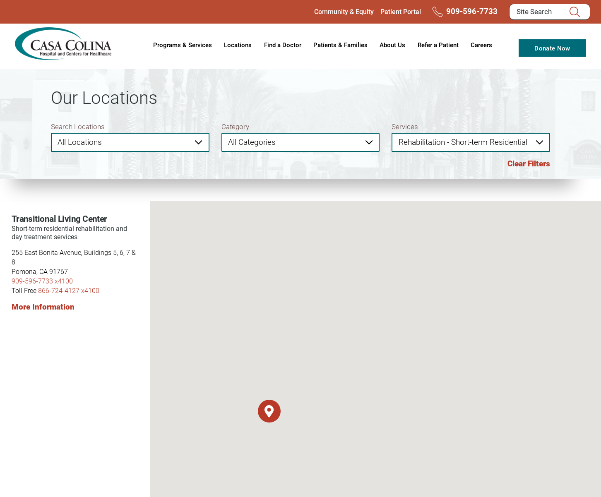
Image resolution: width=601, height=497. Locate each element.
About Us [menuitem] (392, 45)
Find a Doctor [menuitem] (282, 45)
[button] (269, 411)
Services (405, 126)
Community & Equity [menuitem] (344, 11)
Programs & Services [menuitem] (182, 45)
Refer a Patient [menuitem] (438, 45)
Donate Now (552, 48)
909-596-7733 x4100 (42, 280)
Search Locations (78, 126)
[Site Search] (578, 12)
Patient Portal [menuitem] (400, 11)
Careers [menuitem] (481, 45)
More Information (43, 306)
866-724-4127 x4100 (68, 290)
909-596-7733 (463, 12)
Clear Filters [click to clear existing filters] (528, 163)
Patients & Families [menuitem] (340, 45)
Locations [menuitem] (238, 45)
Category (235, 126)
